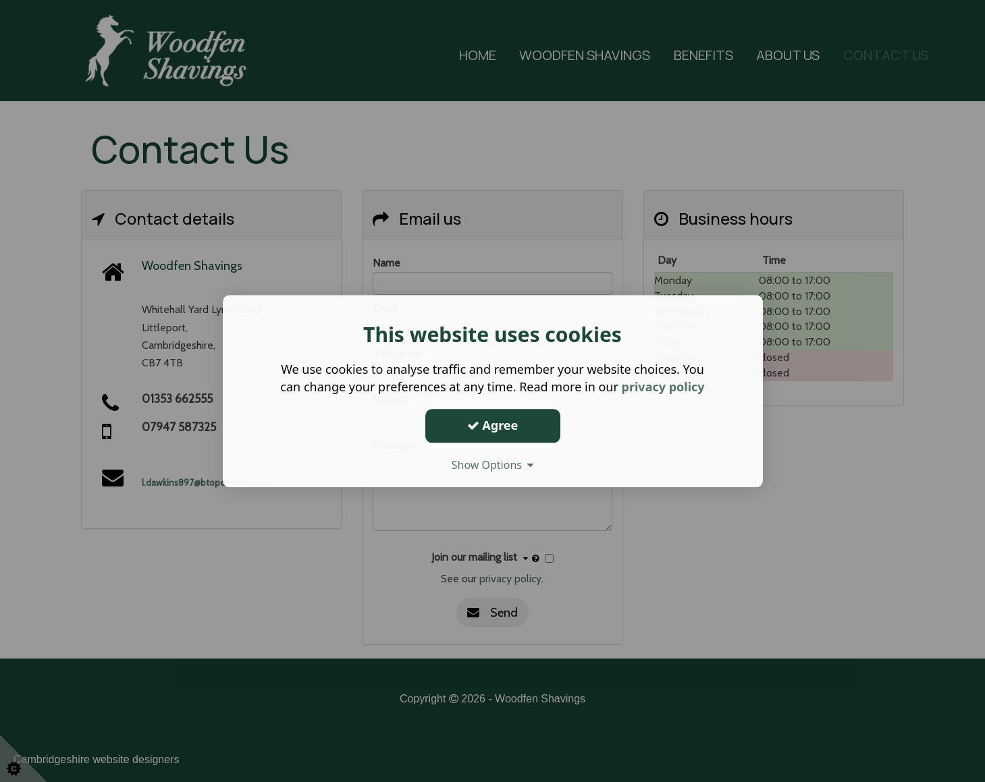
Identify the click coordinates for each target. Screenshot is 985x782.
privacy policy (663, 387)
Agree (492, 425)
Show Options (493, 464)
